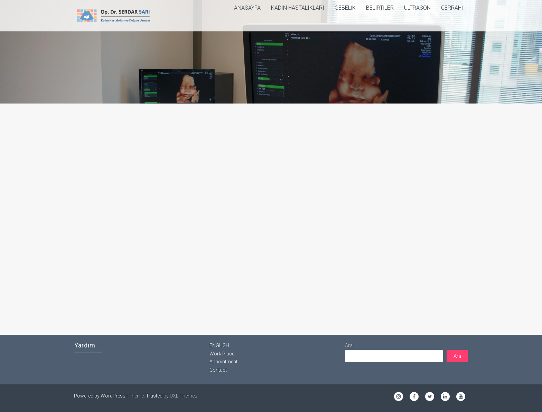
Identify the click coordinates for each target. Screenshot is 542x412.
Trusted (154, 396)
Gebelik (345, 7)
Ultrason (417, 7)
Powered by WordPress (99, 396)
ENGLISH (219, 345)
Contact (218, 370)
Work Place (221, 353)
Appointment (223, 361)
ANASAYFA (247, 7)
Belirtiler (380, 7)
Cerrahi (452, 7)
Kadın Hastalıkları (297, 7)
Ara (349, 345)
